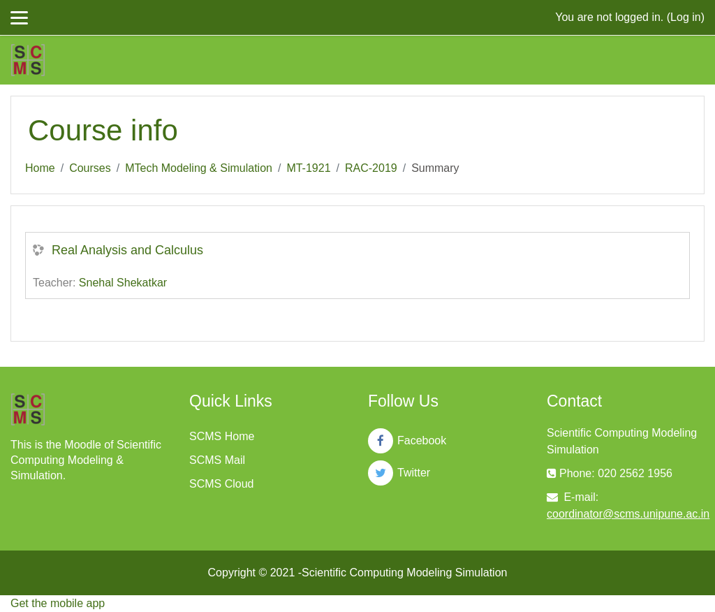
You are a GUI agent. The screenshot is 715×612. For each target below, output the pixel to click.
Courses (90, 168)
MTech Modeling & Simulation (198, 168)
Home (40, 168)
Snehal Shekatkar (123, 283)
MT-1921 (308, 168)
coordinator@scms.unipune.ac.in (628, 514)
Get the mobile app (57, 603)
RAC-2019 (371, 168)
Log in (685, 17)
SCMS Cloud (221, 484)
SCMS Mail (217, 460)
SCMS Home (221, 436)
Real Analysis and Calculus (127, 250)
